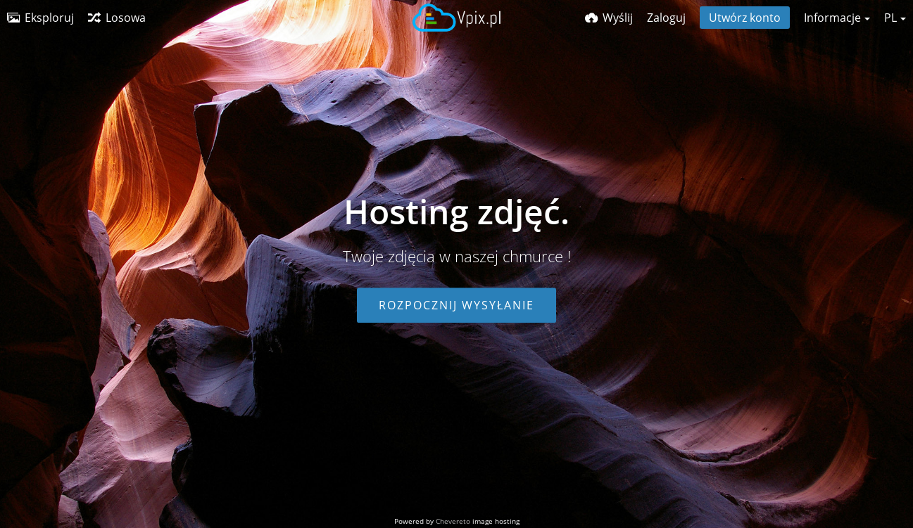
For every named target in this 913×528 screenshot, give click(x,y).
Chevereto (453, 521)
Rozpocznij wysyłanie (456, 305)
